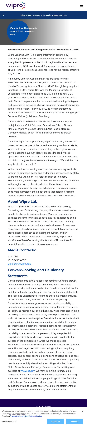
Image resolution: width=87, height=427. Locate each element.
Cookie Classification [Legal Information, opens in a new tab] (33, 416)
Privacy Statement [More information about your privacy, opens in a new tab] (17, 416)
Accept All (55, 421)
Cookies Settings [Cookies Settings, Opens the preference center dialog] (9, 421)
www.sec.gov (28, 370)
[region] (43, 417)
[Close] (83, 412)
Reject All (74, 421)
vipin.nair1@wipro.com (19, 264)
